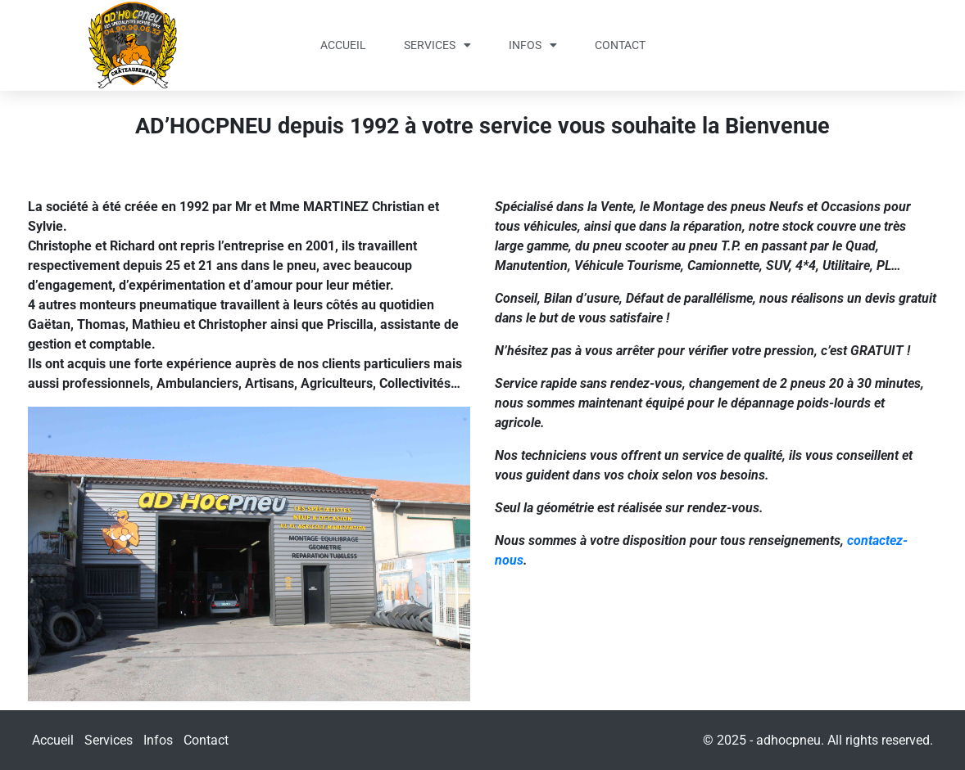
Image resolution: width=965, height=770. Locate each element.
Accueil (343, 45)
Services (437, 45)
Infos (533, 45)
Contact (620, 45)
